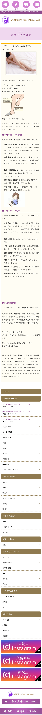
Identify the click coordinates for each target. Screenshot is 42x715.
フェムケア (6, 607)
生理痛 (5, 602)
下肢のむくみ (7, 527)
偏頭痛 (5, 503)
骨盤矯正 (5, 636)
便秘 (4, 573)
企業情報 (5, 459)
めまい (5, 584)
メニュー (5, 448)
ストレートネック (9, 498)
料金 (4, 443)
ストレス (5, 557)
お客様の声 (6, 426)
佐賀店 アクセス (20, 405)
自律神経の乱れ (8, 562)
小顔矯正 (5, 625)
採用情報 (5, 464)
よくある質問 (7, 432)
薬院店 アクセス (20, 420)
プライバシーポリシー (10, 469)
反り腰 (5, 532)
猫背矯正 (5, 630)
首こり (5, 493)
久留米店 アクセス (20, 412)
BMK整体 (6, 620)
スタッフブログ (8, 453)
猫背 (4, 545)
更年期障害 (6, 568)
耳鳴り (5, 509)
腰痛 (4, 521)
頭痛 (4, 487)
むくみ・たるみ (8, 596)
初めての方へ (7, 437)
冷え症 (5, 578)
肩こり (5, 482)
